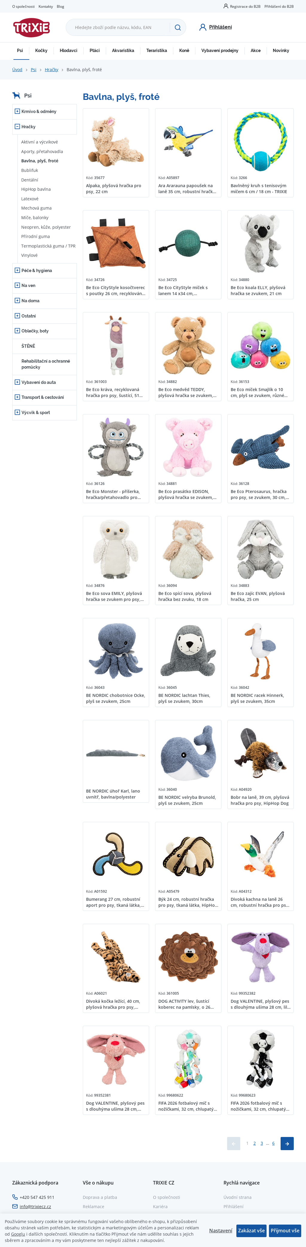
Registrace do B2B (245, 6)
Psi (20, 50)
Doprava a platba (100, 1197)
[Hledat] (178, 27)
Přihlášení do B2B (279, 6)
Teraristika (156, 50)
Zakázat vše (251, 1230)
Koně (184, 50)
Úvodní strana (238, 1197)
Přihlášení (234, 1206)
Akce (256, 50)
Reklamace (93, 1206)
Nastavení (220, 1230)
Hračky (51, 69)
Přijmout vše (285, 1230)
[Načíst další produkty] (287, 1143)
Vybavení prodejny (219, 50)
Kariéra (160, 1206)
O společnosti (23, 6)
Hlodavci (68, 50)
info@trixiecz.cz (35, 1206)
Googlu (18, 1234)
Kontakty (46, 6)
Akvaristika (123, 50)
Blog (60, 6)
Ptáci (95, 50)
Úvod (17, 69)
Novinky (281, 50)
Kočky (41, 50)
